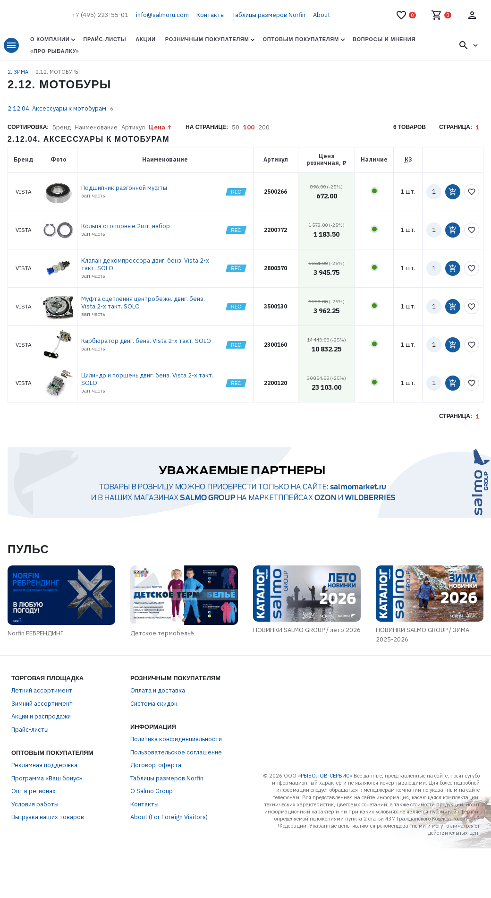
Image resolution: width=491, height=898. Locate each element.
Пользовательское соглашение (176, 782)
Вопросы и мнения (384, 39)
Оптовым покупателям (300, 39)
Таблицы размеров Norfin (268, 15)
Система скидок (154, 733)
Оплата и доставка (157, 721)
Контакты (210, 15)
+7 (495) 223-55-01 (100, 15)
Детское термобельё (127, 669)
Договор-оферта (155, 795)
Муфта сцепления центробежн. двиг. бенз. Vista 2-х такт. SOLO (143, 302)
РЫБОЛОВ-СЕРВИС (325, 806)
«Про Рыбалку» (54, 51)
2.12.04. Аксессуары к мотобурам (57, 108)
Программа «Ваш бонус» (46, 808)
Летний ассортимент (41, 721)
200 (264, 127)
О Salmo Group (151, 821)
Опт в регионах (33, 821)
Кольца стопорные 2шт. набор (125, 226)
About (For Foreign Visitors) (169, 847)
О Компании (49, 39)
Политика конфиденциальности (176, 769)
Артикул (133, 127)
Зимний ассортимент (42, 733)
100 (248, 127)
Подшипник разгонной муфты (124, 188)
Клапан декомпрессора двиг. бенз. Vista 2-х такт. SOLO (145, 264)
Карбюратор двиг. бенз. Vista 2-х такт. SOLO (146, 341)
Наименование (96, 127)
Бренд (61, 127)
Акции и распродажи (41, 747)
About (321, 15)
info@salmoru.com (162, 15)
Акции (145, 39)
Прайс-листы (104, 39)
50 (235, 127)
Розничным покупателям (207, 39)
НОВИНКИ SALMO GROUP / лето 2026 (337, 664)
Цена (157, 127)
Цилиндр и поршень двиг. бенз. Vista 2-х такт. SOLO (147, 379)
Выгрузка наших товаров (47, 847)
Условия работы (35, 834)
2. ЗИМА (19, 71)
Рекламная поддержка (44, 795)
